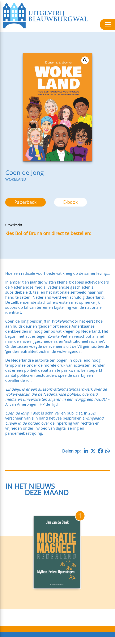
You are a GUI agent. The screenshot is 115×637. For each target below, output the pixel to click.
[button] (85, 60)
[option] (70, 202)
